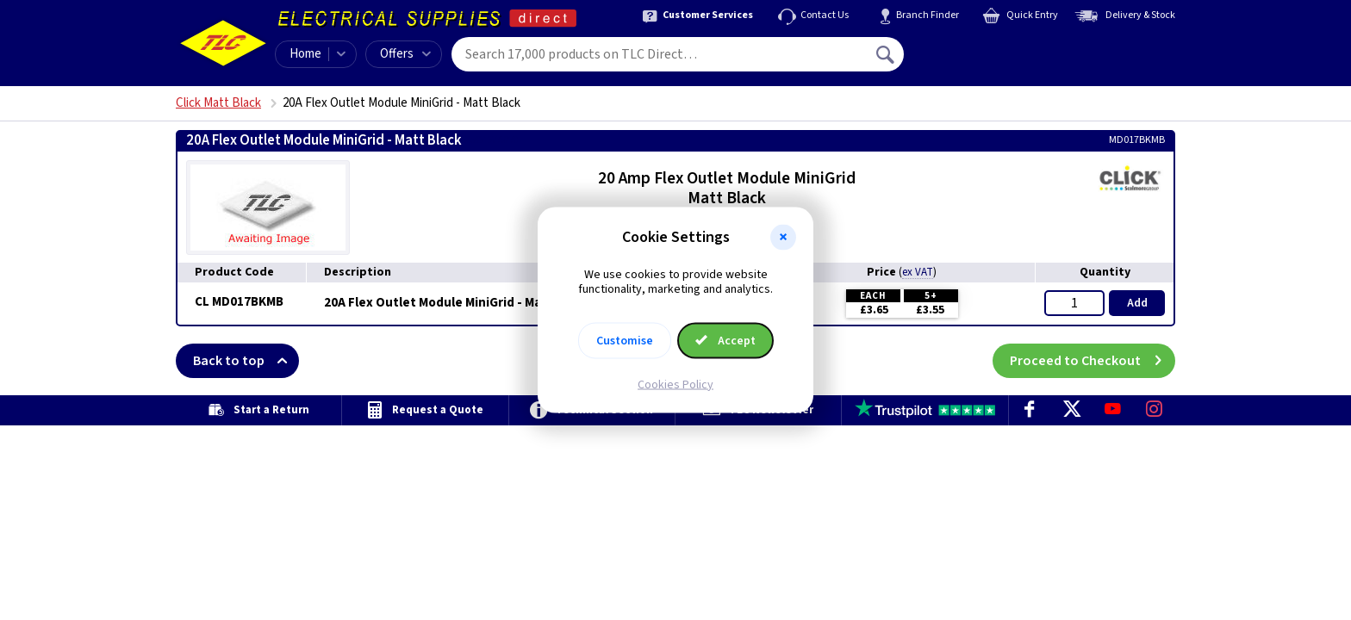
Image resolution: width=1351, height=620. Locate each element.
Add (1137, 303)
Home (305, 54)
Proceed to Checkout (1092, 361)
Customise (624, 340)
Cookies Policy (675, 384)
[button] (783, 238)
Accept (725, 340)
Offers (405, 54)
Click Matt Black (218, 103)
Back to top (246, 361)
